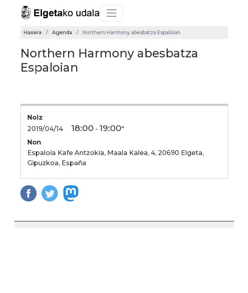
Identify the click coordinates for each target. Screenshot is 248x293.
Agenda (62, 32)
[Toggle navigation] (111, 13)
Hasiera (33, 32)
